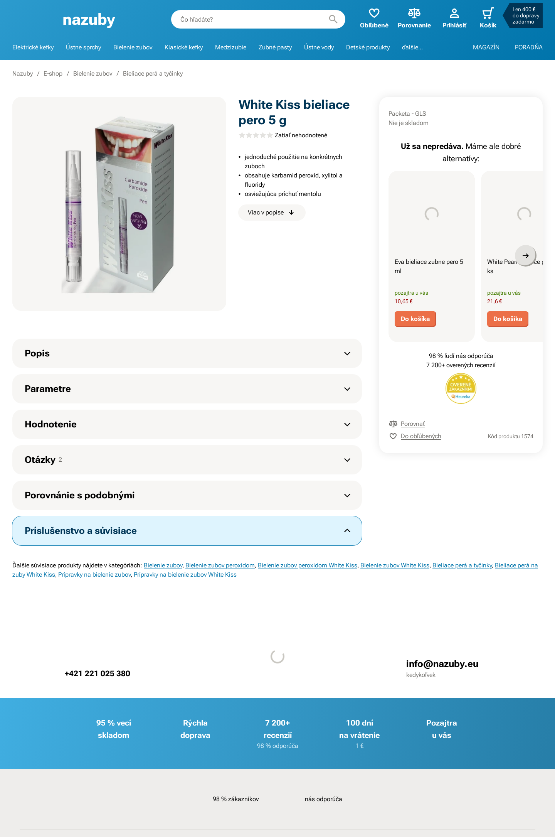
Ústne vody (319, 47)
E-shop (53, 73)
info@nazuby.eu (442, 663)
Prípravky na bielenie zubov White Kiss (185, 574)
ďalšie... (412, 47)
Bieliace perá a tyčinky (153, 73)
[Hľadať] (333, 19)
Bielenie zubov (132, 47)
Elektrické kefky (33, 47)
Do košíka (415, 318)
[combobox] (258, 19)
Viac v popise (272, 212)
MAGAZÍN (486, 47)
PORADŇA (529, 47)
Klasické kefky (184, 47)
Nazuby (22, 73)
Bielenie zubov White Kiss (394, 565)
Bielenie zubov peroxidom (220, 565)
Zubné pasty (275, 47)
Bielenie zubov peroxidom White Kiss (307, 565)
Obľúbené (374, 17)
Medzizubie (230, 47)
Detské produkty (368, 47)
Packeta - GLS (407, 113)
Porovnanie (414, 17)
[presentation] (431, 214)
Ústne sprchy (83, 47)
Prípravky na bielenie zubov (94, 574)
